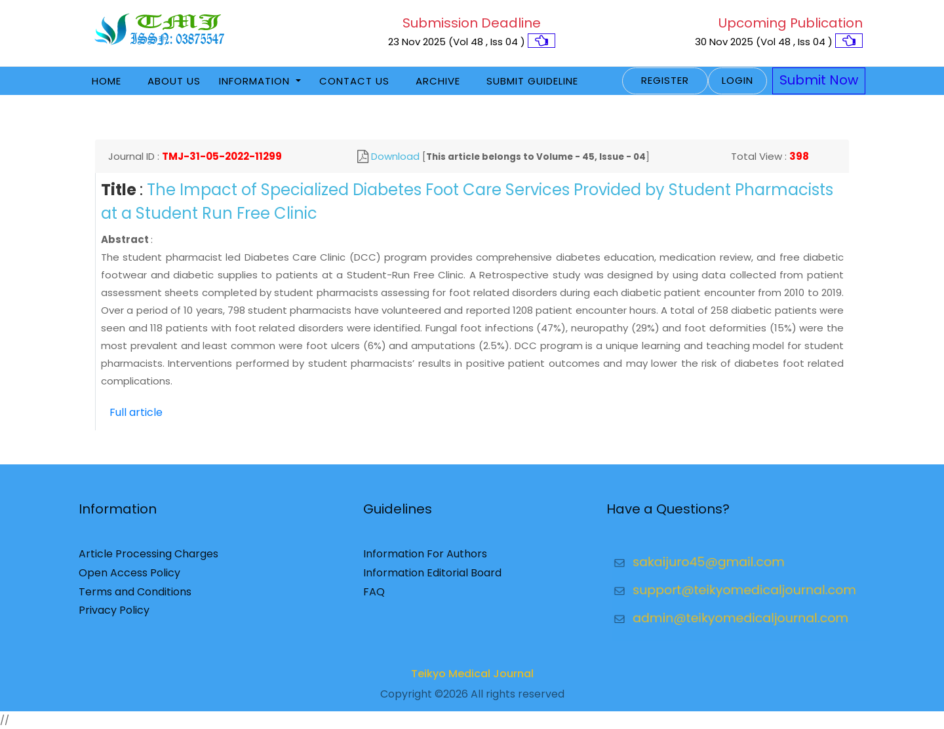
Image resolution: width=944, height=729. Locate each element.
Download (395, 156)
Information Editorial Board (432, 577)
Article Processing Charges (148, 559)
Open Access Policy (129, 577)
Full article (136, 412)
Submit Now (818, 80)
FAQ (374, 596)
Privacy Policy (114, 615)
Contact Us (354, 81)
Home (106, 81)
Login (737, 80)
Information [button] (256, 81)
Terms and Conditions (135, 596)
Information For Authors (425, 559)
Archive (438, 81)
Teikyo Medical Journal (472, 678)
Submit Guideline (532, 81)
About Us (174, 81)
